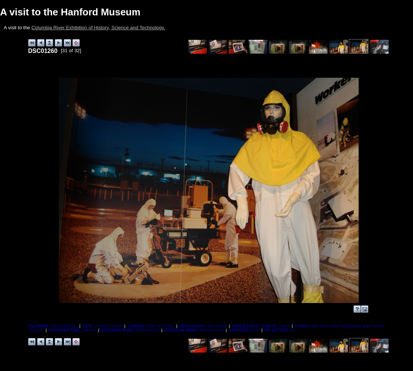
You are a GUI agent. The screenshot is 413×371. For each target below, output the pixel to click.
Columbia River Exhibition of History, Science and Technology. (98, 27)
